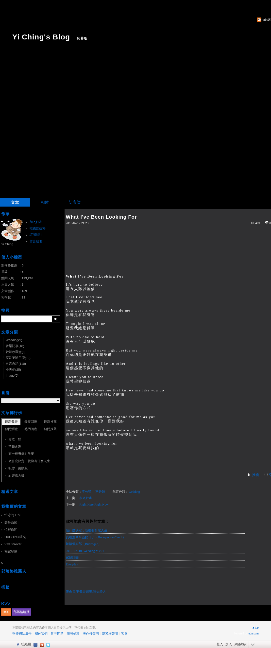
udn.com (253, 633)
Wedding (134, 491)
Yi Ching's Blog (41, 37)
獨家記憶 (10, 551)
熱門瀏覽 (11, 429)
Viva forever (12, 544)
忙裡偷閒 (10, 529)
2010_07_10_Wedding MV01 (85, 551)
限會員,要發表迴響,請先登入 (86, 592)
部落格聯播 (22, 612)
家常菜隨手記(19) (18, 358)
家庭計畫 (85, 498)
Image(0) (12, 375)
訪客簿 (75, 202)
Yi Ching (7, 244)
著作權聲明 (91, 633)
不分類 (86, 491)
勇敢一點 (14, 439)
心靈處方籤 (16, 475)
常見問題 (57, 633)
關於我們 (41, 633)
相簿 (45, 202)
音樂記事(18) (15, 346)
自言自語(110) (16, 364)
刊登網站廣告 (22, 633)
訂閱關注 (36, 235)
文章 (15, 202)
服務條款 (73, 633)
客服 (124, 633)
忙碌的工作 (12, 515)
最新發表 (11, 421)
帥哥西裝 (10, 522)
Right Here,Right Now (93, 504)
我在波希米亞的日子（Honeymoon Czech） (96, 537)
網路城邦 (241, 644)
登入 (220, 644)
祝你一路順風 (18, 468)
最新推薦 (50, 421)
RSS (6, 612)
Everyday (72, 564)
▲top (255, 627)
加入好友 (36, 222)
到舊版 (82, 38)
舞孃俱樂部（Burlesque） (83, 544)
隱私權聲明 (110, 633)
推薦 (255, 475)
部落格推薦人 (13, 571)
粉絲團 (26, 644)
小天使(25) (13, 369)
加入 (228, 644)
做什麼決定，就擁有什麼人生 (86, 530)
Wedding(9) (14, 340)
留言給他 (36, 241)
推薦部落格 (38, 228)
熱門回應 (30, 429)
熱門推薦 (50, 429)
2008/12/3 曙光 (15, 537)
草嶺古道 (14, 446)
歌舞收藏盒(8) (16, 352)
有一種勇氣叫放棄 (21, 453)
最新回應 (30, 421)
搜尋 (56, 318)
